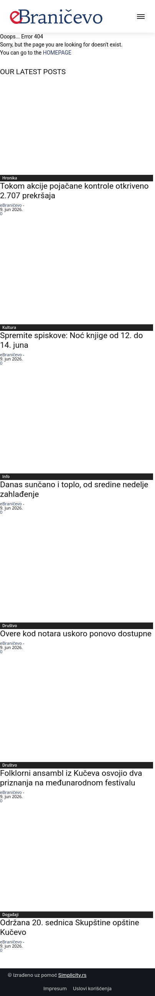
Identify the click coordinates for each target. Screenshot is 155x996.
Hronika (9, 178)
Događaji (10, 914)
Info (6, 476)
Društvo (9, 625)
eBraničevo (11, 205)
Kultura (9, 327)
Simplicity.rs (72, 975)
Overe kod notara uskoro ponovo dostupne (76, 633)
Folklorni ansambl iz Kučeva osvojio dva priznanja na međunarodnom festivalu (71, 778)
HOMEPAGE (57, 53)
